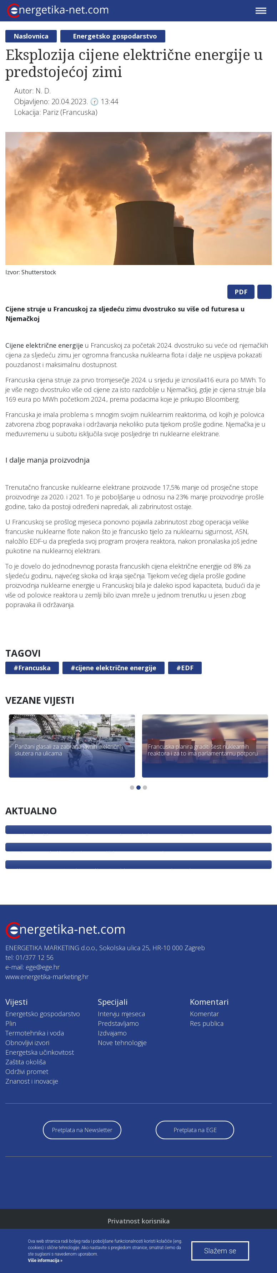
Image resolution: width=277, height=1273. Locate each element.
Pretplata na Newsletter (82, 1130)
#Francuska (32, 667)
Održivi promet (26, 1071)
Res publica (206, 1023)
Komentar (204, 1013)
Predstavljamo (118, 1023)
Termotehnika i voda (34, 1033)
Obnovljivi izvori (27, 1042)
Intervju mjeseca (121, 1013)
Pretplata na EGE (195, 1130)
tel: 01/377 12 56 (29, 957)
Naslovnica (31, 36)
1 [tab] (132, 787)
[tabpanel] (138, 205)
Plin (10, 1023)
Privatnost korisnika (138, 1221)
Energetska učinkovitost (39, 1052)
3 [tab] (145, 787)
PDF (241, 291)
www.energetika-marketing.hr (47, 976)
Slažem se (220, 1251)
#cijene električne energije (113, 667)
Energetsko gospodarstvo (115, 36)
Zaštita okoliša (25, 1062)
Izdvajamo (112, 1033)
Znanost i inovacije (31, 1081)
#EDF (184, 667)
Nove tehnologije (122, 1042)
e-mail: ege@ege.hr (32, 967)
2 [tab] (138, 787)
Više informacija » (45, 1260)
